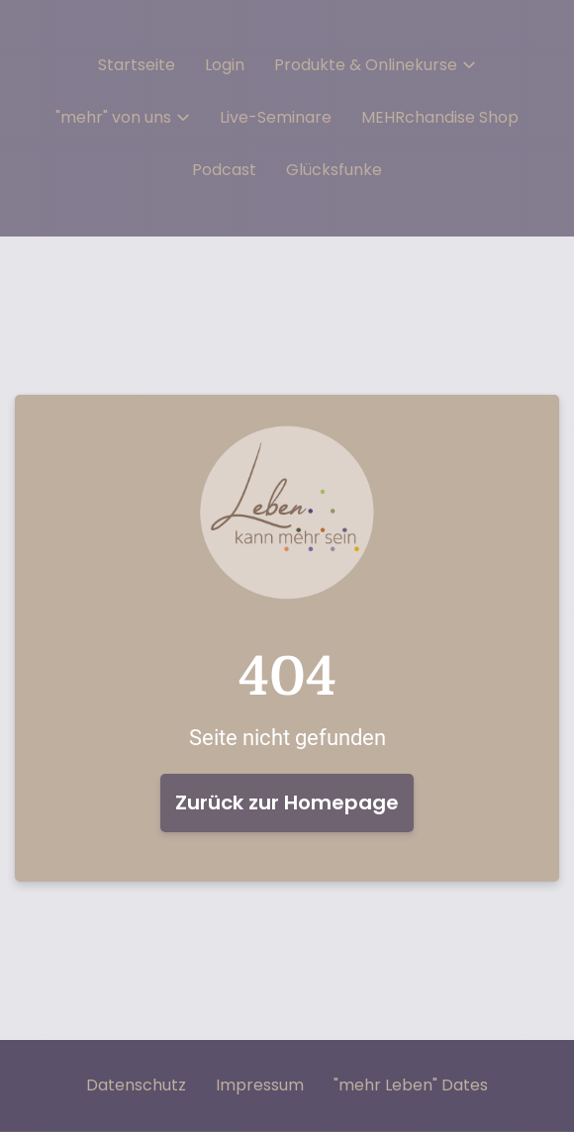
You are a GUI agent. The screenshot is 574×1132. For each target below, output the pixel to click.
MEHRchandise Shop (440, 118)
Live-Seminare (276, 118)
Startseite (136, 65)
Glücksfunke (334, 170)
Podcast (224, 170)
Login (224, 65)
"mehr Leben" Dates (411, 1085)
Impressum (260, 1085)
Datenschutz (136, 1085)
